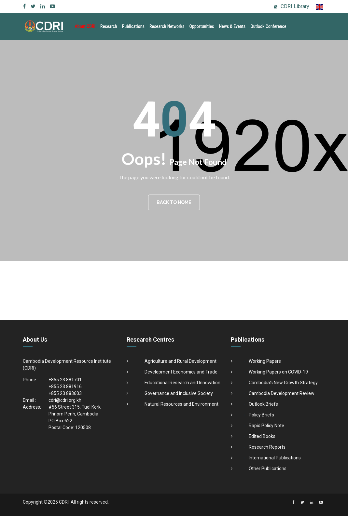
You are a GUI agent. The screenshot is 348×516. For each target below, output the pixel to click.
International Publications (275, 457)
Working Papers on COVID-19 (278, 371)
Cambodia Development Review (281, 393)
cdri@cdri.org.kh (65, 400)
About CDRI (85, 26)
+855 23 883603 (65, 393)
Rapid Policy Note (266, 425)
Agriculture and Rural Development (180, 361)
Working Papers (265, 361)
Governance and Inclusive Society (179, 393)
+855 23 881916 (65, 386)
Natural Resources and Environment (181, 404)
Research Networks (167, 26)
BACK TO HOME (174, 202)
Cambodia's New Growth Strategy (283, 382)
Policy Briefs (261, 414)
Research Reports (267, 447)
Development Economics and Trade (181, 371)
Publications (133, 26)
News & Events (232, 26)
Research (108, 26)
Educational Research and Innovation (182, 382)
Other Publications (267, 468)
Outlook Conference (268, 26)
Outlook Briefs (263, 404)
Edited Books (262, 436)
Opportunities (201, 26)
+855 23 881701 (65, 379)
